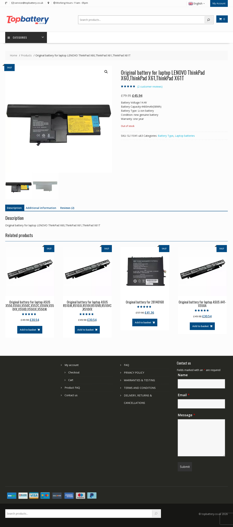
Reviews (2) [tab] (67, 207)
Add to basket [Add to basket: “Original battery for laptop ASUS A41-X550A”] (200, 326)
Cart (70, 380)
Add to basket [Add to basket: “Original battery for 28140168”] (143, 322)
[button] (106, 71)
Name (183, 374)
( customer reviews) (150, 86)
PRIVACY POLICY (134, 372)
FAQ (126, 365)
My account (72, 365)
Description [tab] (14, 207)
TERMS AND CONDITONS (140, 387)
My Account (219, 3)
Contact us (71, 395)
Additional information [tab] (41, 207)
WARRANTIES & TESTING (139, 380)
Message (186, 415)
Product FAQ (72, 387)
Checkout (74, 372)
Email (184, 395)
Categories (17, 37)
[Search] (209, 19)
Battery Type (165, 135)
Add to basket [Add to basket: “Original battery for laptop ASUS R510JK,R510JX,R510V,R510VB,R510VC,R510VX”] (85, 329)
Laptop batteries (185, 135)
